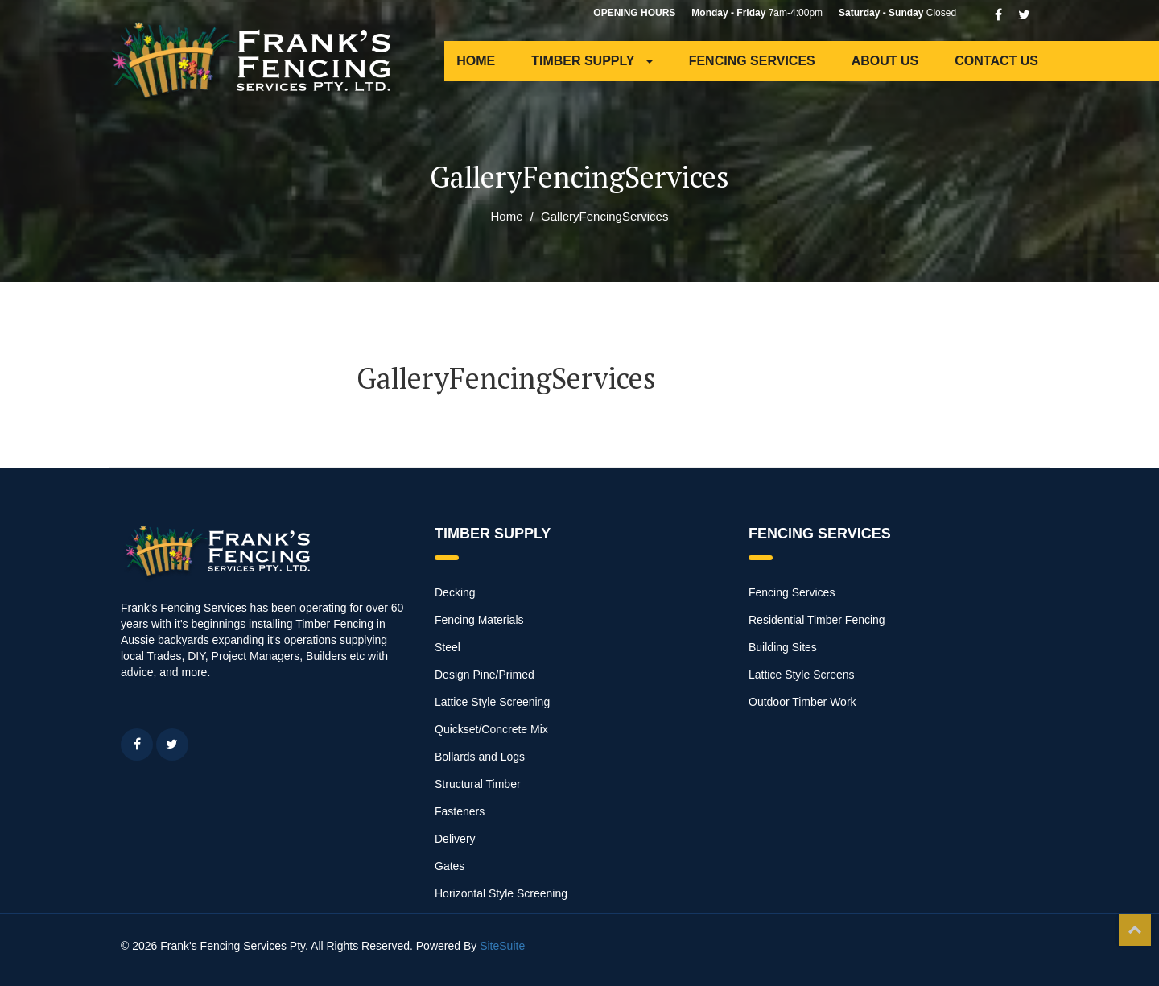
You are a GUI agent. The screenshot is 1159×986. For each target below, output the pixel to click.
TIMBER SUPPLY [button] (591, 61)
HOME (475, 61)
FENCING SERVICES (752, 61)
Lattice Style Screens (802, 674)
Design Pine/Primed (484, 674)
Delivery (455, 838)
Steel (447, 647)
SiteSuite (502, 945)
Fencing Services (792, 592)
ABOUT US (885, 61)
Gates (449, 866)
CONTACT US (996, 61)
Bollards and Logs (480, 756)
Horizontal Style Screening (501, 893)
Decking (455, 592)
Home (507, 216)
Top (1135, 930)
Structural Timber (478, 784)
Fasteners (460, 811)
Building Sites (783, 647)
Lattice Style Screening (492, 701)
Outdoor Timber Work (802, 701)
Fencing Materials (479, 619)
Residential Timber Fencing (817, 619)
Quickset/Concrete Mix (491, 729)
